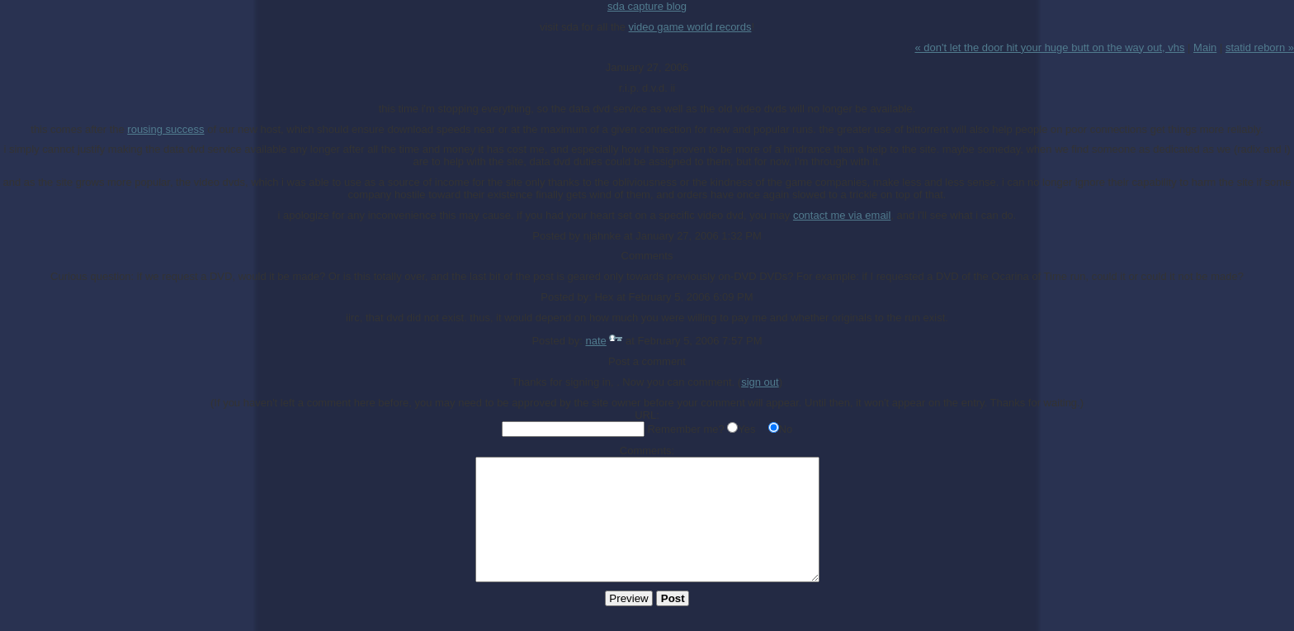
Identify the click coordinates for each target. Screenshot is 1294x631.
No (786, 429)
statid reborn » (1260, 47)
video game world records (690, 27)
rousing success (165, 129)
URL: (647, 415)
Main (1204, 47)
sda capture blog (647, 6)
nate (596, 340)
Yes (746, 429)
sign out (760, 382)
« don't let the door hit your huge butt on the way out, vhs (1050, 47)
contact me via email (842, 215)
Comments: (647, 450)
